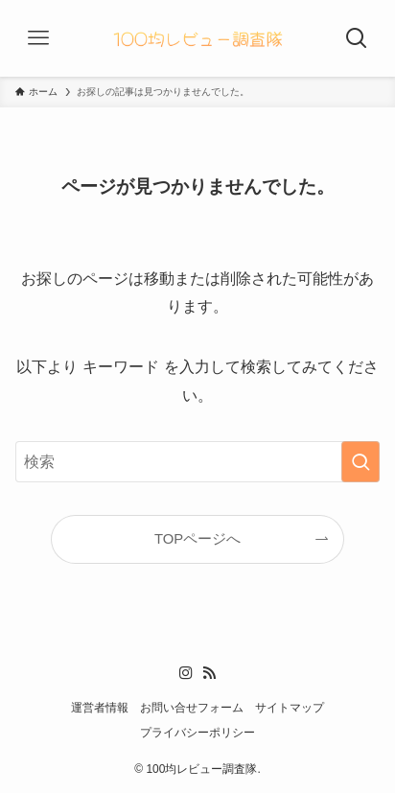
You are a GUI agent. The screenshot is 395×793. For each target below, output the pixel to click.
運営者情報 (99, 707)
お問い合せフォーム (192, 707)
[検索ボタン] (356, 38)
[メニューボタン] (38, 38)
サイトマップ (289, 707)
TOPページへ (197, 539)
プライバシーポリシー (197, 732)
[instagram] (186, 673)
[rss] (209, 673)
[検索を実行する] (360, 461)
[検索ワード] (197, 461)
